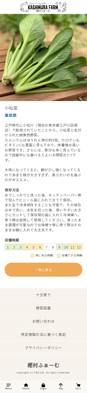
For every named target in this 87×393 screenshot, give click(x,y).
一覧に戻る (43, 269)
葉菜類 (10, 115)
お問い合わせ (43, 321)
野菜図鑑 (43, 307)
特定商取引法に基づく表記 (43, 334)
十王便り (43, 294)
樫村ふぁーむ (43, 365)
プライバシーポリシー (43, 347)
